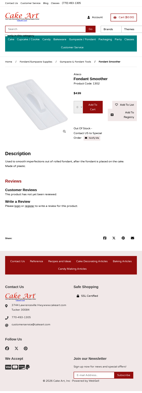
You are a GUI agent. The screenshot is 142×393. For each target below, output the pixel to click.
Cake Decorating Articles (92, 262)
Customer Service (31, 3)
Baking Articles (122, 262)
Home (8, 61)
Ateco (77, 74)
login (17, 206)
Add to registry (122, 115)
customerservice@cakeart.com (31, 326)
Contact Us (11, 3)
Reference (36, 262)
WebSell (94, 382)
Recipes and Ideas (59, 262)
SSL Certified (87, 297)
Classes (56, 3)
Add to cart (92, 107)
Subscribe (123, 377)
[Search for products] (45, 29)
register (30, 206)
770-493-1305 (21, 318)
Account (94, 17)
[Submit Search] (91, 29)
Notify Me (92, 138)
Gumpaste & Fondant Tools (75, 61)
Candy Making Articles (72, 270)
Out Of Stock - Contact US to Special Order (88, 133)
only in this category (19, 35)
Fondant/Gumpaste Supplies (36, 61)
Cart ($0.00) (123, 17)
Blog (47, 3)
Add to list (124, 105)
